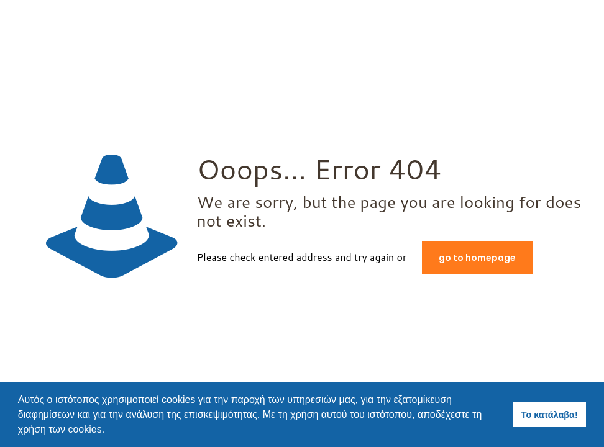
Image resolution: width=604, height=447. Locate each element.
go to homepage (477, 257)
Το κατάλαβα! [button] (549, 415)
